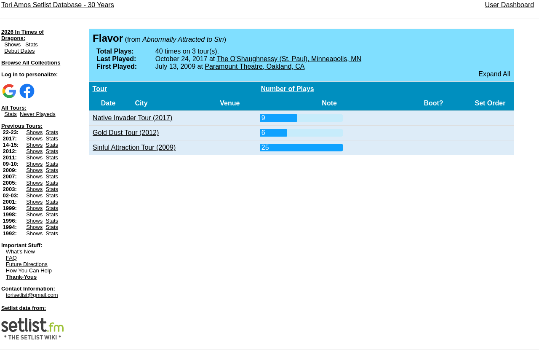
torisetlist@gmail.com (32, 295)
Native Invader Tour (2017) (132, 117)
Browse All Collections (30, 62)
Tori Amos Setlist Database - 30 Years (57, 4)
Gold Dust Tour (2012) (126, 132)
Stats (31, 44)
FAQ (11, 258)
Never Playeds (38, 114)
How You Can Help (29, 270)
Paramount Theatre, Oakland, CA (254, 66)
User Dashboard (509, 4)
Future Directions (27, 264)
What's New (20, 251)
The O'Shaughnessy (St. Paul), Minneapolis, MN (288, 58)
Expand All (494, 74)
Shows (12, 44)
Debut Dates (19, 51)
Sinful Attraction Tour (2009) (134, 147)
